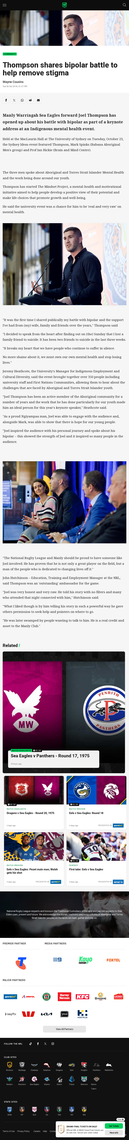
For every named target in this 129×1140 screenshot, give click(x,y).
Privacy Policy (23, 1131)
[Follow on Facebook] (38, 1044)
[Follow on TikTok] (30, 1044)
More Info (114, 1132)
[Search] (124, 5)
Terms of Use (9, 1131)
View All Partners (64, 1029)
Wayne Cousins (13, 82)
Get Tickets (114, 1126)
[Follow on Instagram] (52, 1044)
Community (10, 54)
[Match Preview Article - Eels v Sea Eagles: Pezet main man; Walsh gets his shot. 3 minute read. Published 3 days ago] (34, 859)
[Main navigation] (4, 5)
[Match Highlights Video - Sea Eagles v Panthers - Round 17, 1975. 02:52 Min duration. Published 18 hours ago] (64, 712)
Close (121, 1119)
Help (45, 1131)
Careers (37, 1131)
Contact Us (55, 1131)
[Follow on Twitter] (45, 1044)
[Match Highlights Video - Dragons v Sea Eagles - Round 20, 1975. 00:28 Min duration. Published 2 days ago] (34, 803)
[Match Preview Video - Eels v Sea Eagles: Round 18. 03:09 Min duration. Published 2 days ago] (96, 803)
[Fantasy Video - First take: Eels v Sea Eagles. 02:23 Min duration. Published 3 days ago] (96, 859)
